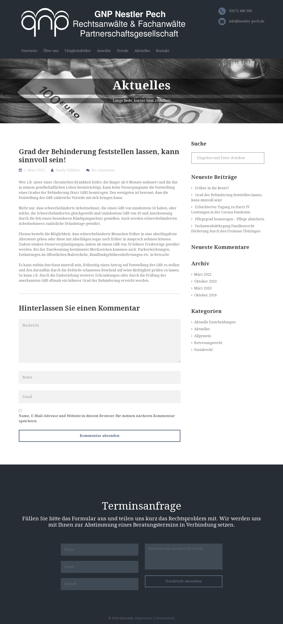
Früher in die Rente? (212, 188)
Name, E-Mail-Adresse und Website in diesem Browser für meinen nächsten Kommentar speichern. (97, 418)
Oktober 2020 (205, 281)
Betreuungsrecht (208, 343)
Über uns (50, 51)
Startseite (29, 51)
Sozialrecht (203, 350)
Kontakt (162, 51)
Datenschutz (165, 618)
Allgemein (202, 336)
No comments (103, 170)
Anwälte (104, 51)
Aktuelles (142, 51)
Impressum (143, 618)
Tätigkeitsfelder (77, 51)
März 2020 (202, 288)
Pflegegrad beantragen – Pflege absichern (229, 219)
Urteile (122, 51)
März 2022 (202, 274)
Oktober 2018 (205, 295)
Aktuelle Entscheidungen (215, 322)
